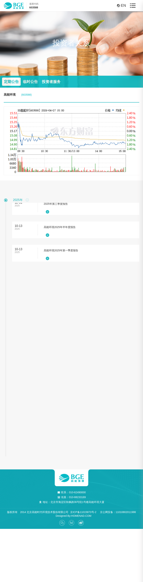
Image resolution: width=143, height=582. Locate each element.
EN (120, 5)
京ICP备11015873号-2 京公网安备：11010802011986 (103, 510)
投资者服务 (51, 82)
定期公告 (11, 82)
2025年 (18, 200)
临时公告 (30, 82)
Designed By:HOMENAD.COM (72, 514)
